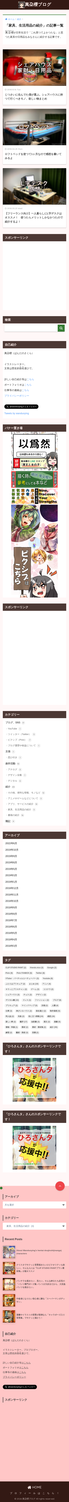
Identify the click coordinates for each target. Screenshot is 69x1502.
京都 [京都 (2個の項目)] (44, 1005)
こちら (30, 379)
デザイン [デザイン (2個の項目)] (41, 995)
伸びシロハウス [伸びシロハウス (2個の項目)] (24, 1011)
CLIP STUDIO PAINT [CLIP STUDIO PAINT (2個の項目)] (16, 968)
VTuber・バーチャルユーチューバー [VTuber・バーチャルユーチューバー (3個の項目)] (22, 978)
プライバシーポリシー (16, 395)
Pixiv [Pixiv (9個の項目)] (9, 973)
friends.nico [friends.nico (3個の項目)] (36, 968)
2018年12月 (11, 888)
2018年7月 (11, 920)
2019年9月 (11, 856)
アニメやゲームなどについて (25, 798)
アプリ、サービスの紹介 (23, 804)
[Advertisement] (34, 275)
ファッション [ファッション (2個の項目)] (42, 1000)
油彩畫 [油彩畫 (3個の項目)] (35, 1022)
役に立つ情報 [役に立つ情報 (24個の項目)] (35, 1016)
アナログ (15, 769)
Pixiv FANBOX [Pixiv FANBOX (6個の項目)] (24, 973)
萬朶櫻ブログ (34, 5)
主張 (10, 752)
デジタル (15, 781)
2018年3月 (11, 946)
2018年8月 (11, 914)
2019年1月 (11, 882)
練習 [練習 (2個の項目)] (9, 1032)
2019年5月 (11, 869)
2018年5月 (11, 933)
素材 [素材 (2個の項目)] (25, 1027)
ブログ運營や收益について (24, 746)
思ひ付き (15, 757)
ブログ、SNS (15, 723)
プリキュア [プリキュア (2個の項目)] (12, 1005)
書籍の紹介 (16, 815)
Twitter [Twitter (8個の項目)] (40, 973)
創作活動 (12, 764)
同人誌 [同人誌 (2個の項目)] (10, 1016)
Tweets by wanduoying (16, 413)
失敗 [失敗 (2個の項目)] (21, 1016)
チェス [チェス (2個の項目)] (27, 995)
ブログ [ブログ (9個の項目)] (57, 1000)
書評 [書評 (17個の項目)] (23, 1022)
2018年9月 (11, 907)
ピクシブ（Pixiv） (20, 740)
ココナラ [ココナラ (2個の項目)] (48, 989)
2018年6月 (11, 926)
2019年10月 (11, 850)
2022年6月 (11, 843)
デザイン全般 (17, 775)
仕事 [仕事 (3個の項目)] (9, 1011)
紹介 (10, 787)
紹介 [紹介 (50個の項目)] (54, 1027)
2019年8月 (11, 862)
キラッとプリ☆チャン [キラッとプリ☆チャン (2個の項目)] (16, 989)
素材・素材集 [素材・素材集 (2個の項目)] (39, 1027)
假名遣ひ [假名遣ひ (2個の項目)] (41, 1011)
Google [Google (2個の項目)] (51, 968)
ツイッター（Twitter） (22, 734)
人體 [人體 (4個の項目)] (55, 1005)
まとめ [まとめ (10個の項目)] (33, 984)
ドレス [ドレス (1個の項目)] (27, 1000)
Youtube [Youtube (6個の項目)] (48, 978)
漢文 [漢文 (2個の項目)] (47, 1022)
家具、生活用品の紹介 (22, 810)
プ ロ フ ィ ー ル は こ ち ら (32, 1493)
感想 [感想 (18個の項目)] (51, 1016)
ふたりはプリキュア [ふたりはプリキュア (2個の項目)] (15, 984)
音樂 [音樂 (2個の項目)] (35, 1032)
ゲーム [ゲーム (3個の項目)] (35, 989)
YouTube (15, 729)
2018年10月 (11, 901)
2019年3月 (11, 875)
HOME (34, 1487)
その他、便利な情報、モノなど (26, 793)
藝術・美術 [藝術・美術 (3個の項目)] (22, 1032)
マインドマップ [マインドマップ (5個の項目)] (29, 1005)
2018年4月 (11, 939)
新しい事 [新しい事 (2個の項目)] (11, 1022)
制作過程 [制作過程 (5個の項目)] (55, 1011)
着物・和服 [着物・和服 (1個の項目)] (12, 1027)
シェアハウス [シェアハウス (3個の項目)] (13, 995)
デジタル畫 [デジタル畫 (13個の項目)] (12, 1000)
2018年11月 (11, 894)
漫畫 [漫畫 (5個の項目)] (57, 1022)
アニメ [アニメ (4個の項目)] (46, 984)
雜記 (10, 821)
